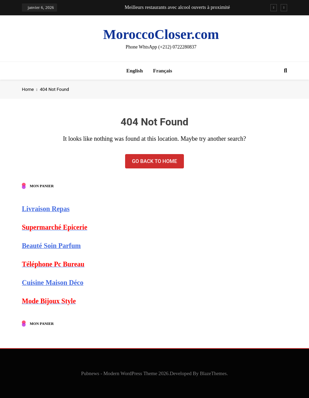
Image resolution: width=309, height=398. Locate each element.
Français (162, 70)
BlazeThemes (213, 373)
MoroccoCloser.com (161, 34)
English (134, 70)
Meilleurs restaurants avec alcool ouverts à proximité (177, 7)
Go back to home (154, 161)
